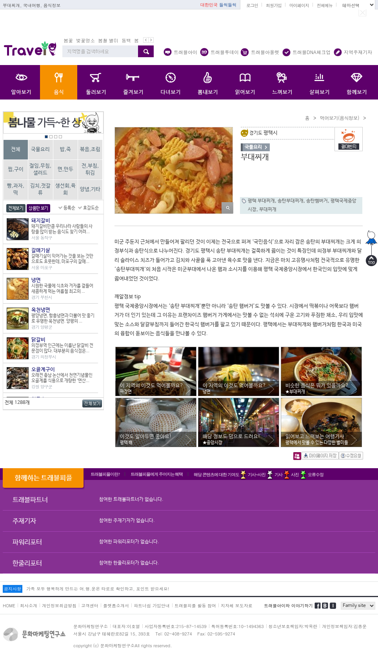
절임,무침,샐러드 (40, 169)
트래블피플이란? (105, 474)
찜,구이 (16, 169)
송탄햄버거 (317, 201)
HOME (9, 605)
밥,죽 (65, 149)
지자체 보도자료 (237, 605)
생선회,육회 (65, 189)
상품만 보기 (38, 208)
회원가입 (274, 5)
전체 (15, 149)
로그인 (252, 5)
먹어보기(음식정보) (339, 117)
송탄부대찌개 (290, 201)
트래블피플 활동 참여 (195, 605)
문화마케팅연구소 (90, 626)
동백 (126, 40)
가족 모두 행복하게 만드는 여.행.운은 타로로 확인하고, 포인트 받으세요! (97, 589)
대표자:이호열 (126, 626)
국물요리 (40, 149)
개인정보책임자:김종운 (344, 626)
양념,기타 (90, 189)
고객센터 (89, 605)
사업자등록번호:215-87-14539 (176, 626)
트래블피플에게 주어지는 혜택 (157, 474)
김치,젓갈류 (40, 189)
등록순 (69, 208)
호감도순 (91, 208)
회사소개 (28, 605)
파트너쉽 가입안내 (152, 605)
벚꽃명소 (85, 40)
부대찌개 (267, 209)
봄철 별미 (108, 40)
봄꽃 (68, 40)
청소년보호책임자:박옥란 (293, 626)
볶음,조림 (90, 149)
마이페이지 (299, 5)
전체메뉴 (325, 5)
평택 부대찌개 (261, 201)
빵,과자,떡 (15, 189)
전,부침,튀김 (90, 169)
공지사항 (12, 589)
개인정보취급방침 (59, 605)
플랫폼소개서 (116, 605)
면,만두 (65, 169)
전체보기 (16, 208)
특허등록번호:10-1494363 (237, 626)
